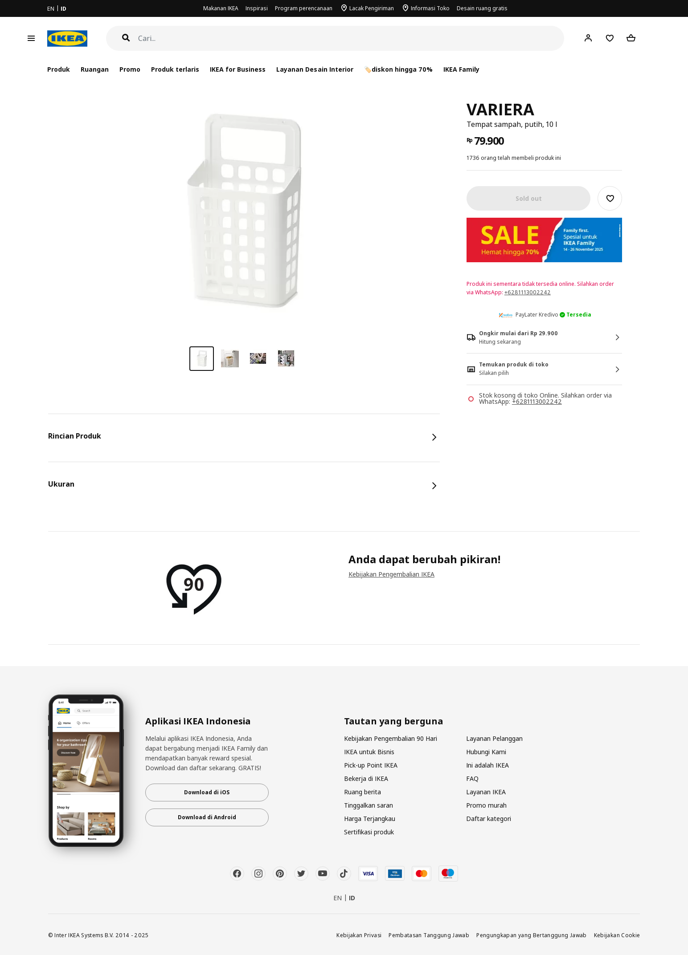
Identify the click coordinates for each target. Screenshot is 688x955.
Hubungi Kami (486, 752)
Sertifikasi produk (369, 832)
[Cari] (351, 38)
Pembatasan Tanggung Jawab (429, 935)
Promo (129, 69)
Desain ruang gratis (482, 8)
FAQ (472, 778)
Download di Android (207, 817)
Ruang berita (362, 792)
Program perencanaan (303, 8)
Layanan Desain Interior (314, 69)
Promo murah (486, 805)
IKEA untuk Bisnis (369, 752)
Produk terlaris (175, 69)
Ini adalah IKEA (487, 765)
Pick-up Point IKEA (370, 765)
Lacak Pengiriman (371, 8)
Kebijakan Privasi (358, 935)
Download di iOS (206, 792)
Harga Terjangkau (369, 818)
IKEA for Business (238, 69)
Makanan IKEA (220, 8)
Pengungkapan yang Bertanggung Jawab (531, 935)
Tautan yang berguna (393, 721)
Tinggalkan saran (368, 805)
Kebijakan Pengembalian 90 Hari (390, 738)
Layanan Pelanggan (494, 738)
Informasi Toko (430, 8)
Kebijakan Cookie (617, 935)
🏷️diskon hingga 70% (398, 69)
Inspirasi (257, 8)
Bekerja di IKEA (366, 778)
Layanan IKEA (486, 792)
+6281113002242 (527, 292)
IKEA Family (461, 69)
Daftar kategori (488, 818)
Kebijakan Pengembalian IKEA (391, 574)
